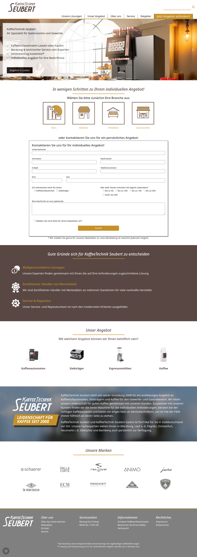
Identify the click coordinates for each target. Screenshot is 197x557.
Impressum (162, 521)
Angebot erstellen (20, 70)
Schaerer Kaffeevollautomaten (133, 521)
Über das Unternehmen (53, 521)
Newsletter (46, 524)
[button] (4, 50)
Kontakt (45, 528)
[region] (98, 49)
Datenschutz (162, 524)
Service (44, 531)
